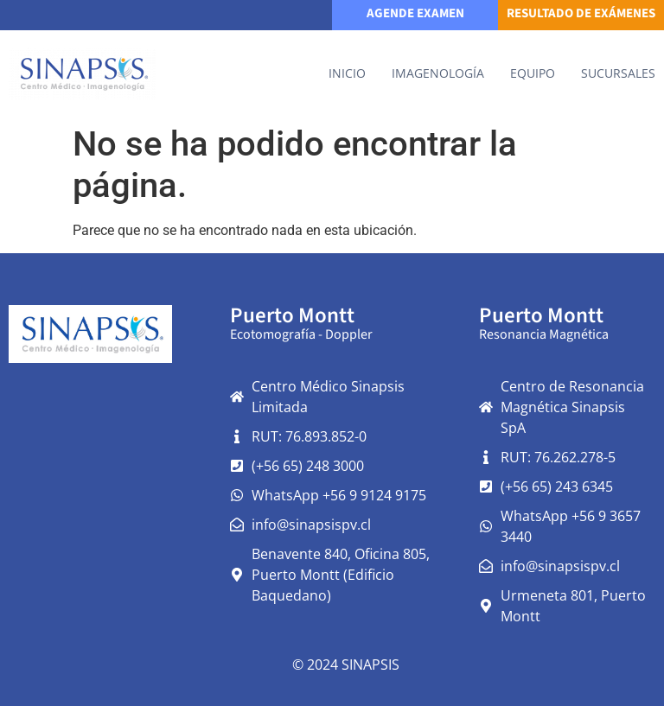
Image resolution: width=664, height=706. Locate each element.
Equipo (532, 73)
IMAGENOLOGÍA (438, 73)
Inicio (347, 73)
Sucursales (618, 73)
